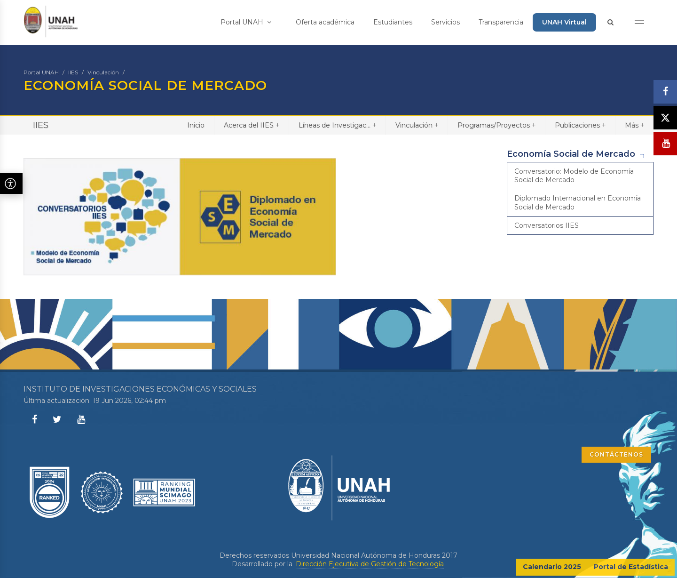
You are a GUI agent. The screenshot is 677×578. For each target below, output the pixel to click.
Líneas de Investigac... (337, 124)
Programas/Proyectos (496, 124)
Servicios (445, 22)
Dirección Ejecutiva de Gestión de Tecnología (370, 564)
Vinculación (103, 72)
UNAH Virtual (564, 22)
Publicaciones (580, 124)
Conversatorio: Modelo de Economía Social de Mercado (574, 175)
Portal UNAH (245, 22)
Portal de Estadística (631, 566)
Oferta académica (325, 22)
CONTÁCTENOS (616, 454)
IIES (73, 72)
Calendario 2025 (552, 566)
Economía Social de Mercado (571, 154)
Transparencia (501, 22)
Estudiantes (392, 22)
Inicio (196, 125)
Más (634, 124)
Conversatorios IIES (546, 225)
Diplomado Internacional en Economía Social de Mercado (577, 202)
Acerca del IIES (251, 124)
